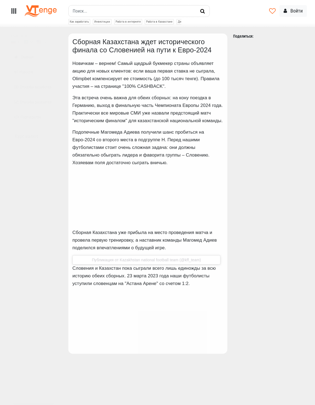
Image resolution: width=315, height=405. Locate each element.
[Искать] (202, 11)
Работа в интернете (128, 21)
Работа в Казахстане (159, 21)
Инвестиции (102, 21)
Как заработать (79, 21)
